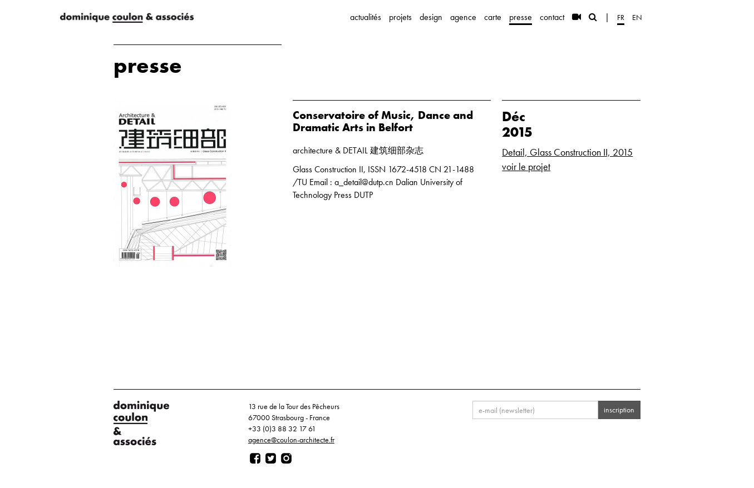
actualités (365, 17)
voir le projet (526, 166)
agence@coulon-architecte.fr (291, 440)
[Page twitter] (271, 458)
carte (492, 17)
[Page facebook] (255, 458)
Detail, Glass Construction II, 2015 (567, 152)
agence (463, 17)
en (637, 17)
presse (520, 17)
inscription (619, 410)
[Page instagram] (286, 458)
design (431, 17)
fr (620, 17)
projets (400, 17)
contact (552, 17)
